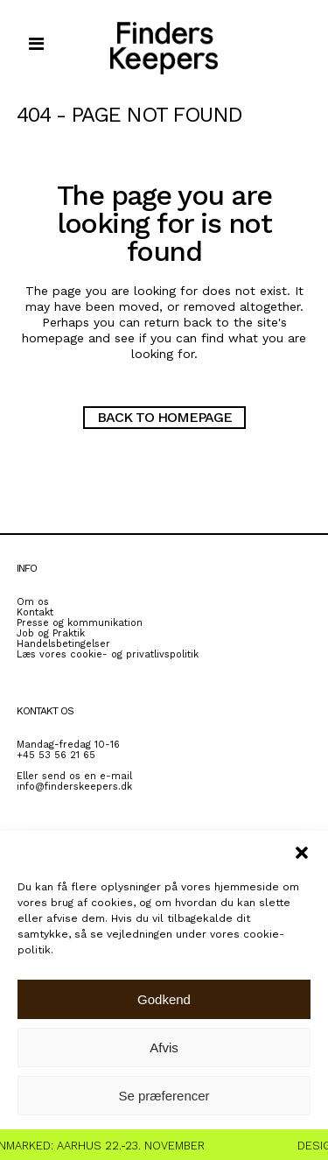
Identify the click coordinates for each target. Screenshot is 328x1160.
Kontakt (35, 612)
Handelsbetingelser (63, 644)
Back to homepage (164, 417)
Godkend (164, 999)
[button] (302, 852)
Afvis (164, 1047)
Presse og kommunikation (80, 623)
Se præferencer (163, 1095)
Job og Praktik (51, 633)
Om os (33, 602)
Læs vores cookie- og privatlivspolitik (108, 654)
